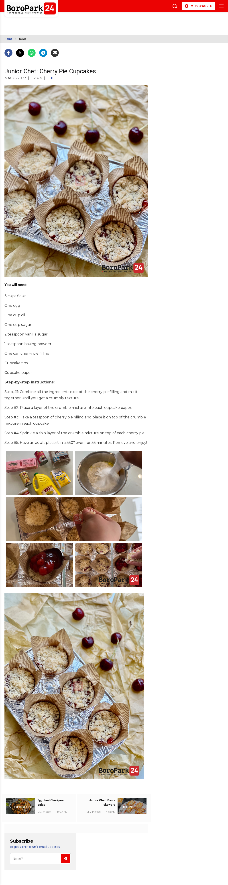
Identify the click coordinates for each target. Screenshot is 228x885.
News (22, 39)
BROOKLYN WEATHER (44, 21)
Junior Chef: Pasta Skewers (102, 802)
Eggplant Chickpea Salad (50, 802)
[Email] (40, 858)
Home (8, 39)
